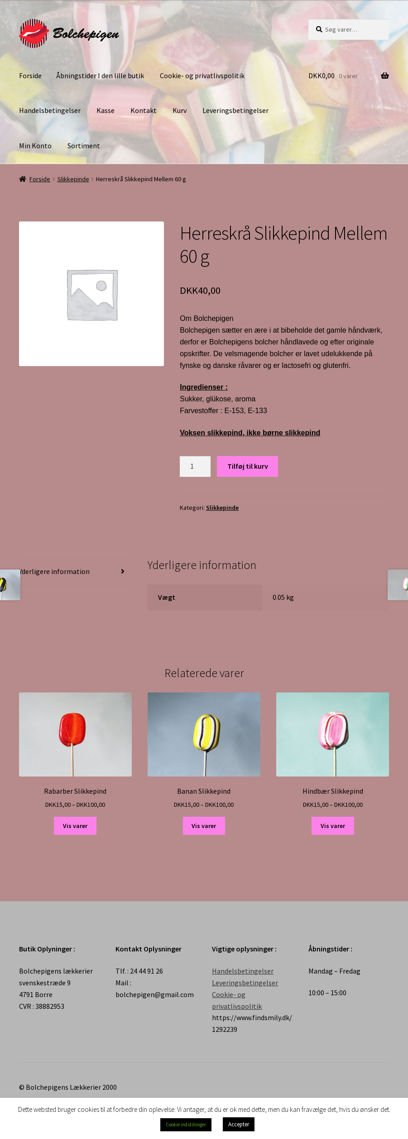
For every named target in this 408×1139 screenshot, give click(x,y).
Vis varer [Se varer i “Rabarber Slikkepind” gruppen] (75, 826)
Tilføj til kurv (247, 466)
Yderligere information (54, 571)
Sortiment (83, 145)
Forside (30, 75)
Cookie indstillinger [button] (186, 1124)
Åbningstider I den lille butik (100, 75)
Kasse (105, 110)
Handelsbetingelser (50, 110)
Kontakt (143, 110)
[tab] (75, 572)
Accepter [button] (238, 1124)
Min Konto (35, 145)
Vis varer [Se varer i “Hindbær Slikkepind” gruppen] (333, 826)
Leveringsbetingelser (235, 110)
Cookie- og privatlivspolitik (202, 75)
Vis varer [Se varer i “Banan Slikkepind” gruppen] (204, 826)
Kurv (180, 110)
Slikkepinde (73, 179)
